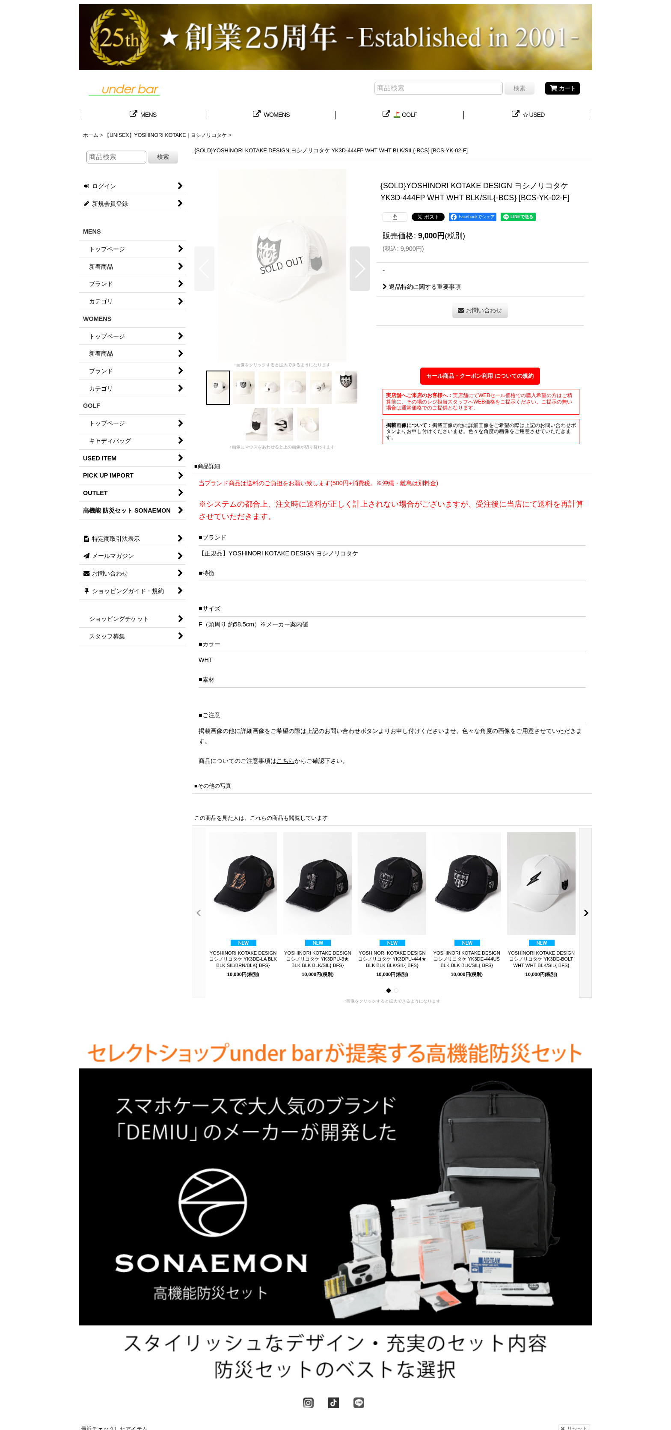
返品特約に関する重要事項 (422, 286)
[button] (204, 268)
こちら (285, 760)
